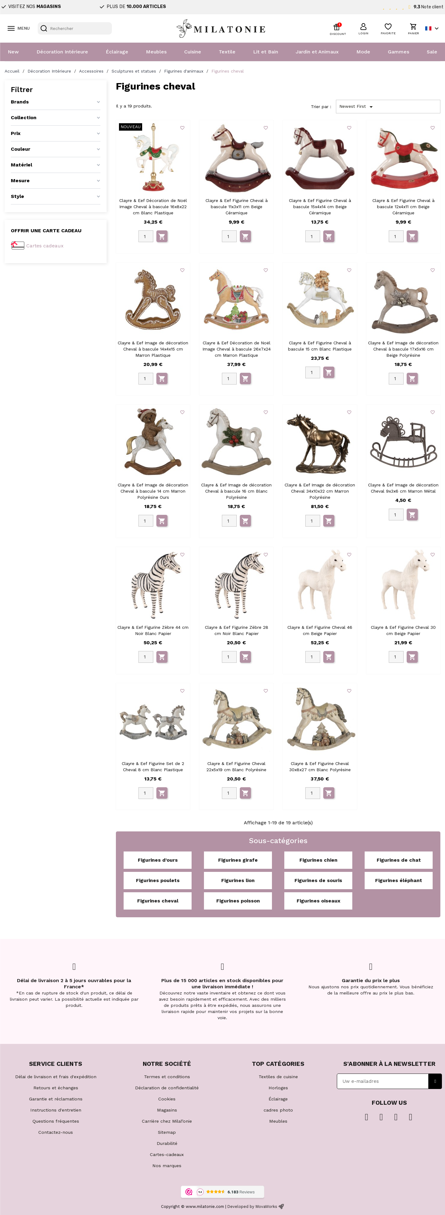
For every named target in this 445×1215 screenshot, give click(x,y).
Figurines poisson (238, 901)
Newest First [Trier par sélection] (357, 107)
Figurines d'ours (158, 860)
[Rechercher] (75, 28)
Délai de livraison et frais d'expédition (55, 1076)
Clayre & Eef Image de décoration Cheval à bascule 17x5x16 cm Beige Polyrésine (403, 349)
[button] (363, 28)
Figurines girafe (238, 860)
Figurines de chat (399, 860)
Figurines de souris (318, 880)
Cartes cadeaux (45, 246)
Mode (363, 52)
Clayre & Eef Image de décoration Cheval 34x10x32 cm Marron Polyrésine (320, 491)
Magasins (167, 1110)
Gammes (398, 52)
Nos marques (166, 1165)
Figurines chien (318, 860)
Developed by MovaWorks (252, 1206)
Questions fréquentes (55, 1121)
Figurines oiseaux (318, 901)
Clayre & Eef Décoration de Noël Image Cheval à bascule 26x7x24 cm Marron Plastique (236, 349)
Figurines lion (238, 880)
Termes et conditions (167, 1076)
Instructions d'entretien (55, 1110)
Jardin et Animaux (317, 52)
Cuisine (192, 52)
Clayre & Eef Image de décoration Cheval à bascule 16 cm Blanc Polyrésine (236, 491)
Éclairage (117, 52)
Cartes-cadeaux (167, 1154)
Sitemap (167, 1132)
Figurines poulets (158, 880)
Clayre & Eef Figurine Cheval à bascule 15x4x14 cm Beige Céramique (320, 206)
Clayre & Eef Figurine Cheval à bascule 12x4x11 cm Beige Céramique (403, 206)
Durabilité (167, 1143)
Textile (227, 52)
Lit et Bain (265, 52)
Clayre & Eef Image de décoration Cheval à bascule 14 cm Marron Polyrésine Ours (153, 491)
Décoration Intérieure (62, 52)
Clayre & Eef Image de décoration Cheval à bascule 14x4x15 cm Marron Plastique (153, 349)
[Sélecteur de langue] (432, 28)
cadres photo (278, 1110)
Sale (432, 52)
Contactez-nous (55, 1132)
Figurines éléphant (398, 880)
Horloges (278, 1087)
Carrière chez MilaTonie (167, 1121)
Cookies (167, 1098)
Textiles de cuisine (278, 1076)
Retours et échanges (55, 1087)
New (13, 52)
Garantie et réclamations (56, 1098)
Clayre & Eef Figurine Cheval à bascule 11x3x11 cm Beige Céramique (237, 206)
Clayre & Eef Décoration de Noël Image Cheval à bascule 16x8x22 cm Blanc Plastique (153, 206)
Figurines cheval (157, 901)
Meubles (156, 52)
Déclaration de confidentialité (167, 1087)
